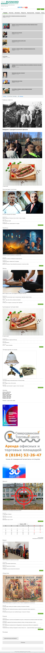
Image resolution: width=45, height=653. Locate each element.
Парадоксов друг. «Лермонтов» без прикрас (11, 261)
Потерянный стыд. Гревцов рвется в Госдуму (11, 223)
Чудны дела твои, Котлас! (7, 516)
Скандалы (37, 12)
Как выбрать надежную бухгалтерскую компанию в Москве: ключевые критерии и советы (19, 622)
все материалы (40, 387)
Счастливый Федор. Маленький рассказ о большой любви (13, 380)
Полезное (23, 642)
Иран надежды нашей (7, 220)
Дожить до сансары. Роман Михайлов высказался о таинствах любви (16, 264)
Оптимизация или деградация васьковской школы (12, 510)
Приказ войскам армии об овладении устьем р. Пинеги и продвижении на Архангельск (19, 602)
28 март (3, 513)
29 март (3, 605)
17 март (3, 301)
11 (5, 530)
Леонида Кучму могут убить (17, 81)
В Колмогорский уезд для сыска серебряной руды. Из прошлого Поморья (16, 611)
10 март (3, 257)
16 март (3, 382)
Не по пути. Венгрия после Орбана (9, 214)
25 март (3, 608)
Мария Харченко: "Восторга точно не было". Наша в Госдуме (14, 218)
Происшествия (30, 12)
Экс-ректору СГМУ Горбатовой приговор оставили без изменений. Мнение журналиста (19, 609)
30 (34, 533)
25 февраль (4, 222)
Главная (5, 12)
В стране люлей (6, 336)
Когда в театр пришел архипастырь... (9, 563)
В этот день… (5, 56)
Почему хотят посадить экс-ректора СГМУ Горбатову (12, 302)
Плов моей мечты (6, 342)
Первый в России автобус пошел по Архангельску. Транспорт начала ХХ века (17, 297)
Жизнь (42, 12)
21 (23, 532)
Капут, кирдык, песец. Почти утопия (9, 383)
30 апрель (4, 17)
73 (18, 96)
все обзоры (41, 265)
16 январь (4, 260)
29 (28, 533)
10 (15, 96)
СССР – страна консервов (7, 345)
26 (11, 533)
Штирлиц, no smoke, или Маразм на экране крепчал (12, 258)
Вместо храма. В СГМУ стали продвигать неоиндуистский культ (14, 293)
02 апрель (4, 379)
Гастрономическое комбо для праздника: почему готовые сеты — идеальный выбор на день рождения (22, 627)
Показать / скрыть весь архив (9, 400)
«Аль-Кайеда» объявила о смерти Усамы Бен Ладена (22, 89)
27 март (3, 341)
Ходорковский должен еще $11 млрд (19, 40)
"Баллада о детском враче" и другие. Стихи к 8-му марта (13, 385)
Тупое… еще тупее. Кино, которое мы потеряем (11, 299)
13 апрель (4, 618)
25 (5, 533)
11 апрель (4, 621)
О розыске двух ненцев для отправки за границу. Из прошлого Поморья (16, 606)
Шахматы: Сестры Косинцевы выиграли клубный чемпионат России (24, 24)
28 (23, 533)
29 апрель (13, 74)
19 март (3, 344)
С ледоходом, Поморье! (7, 514)
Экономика (17, 12)
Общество (23, 12)
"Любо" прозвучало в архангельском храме (11, 559)
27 (17, 533)
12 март (3, 518)
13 (17, 530)
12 (11, 530)
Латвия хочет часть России (17, 32)
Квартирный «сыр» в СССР (8, 519)
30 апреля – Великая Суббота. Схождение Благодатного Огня (23, 48)
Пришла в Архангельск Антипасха (9, 566)
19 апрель (4, 565)
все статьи (41, 346)
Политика (11, 12)
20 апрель (4, 562)
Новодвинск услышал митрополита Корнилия (11, 568)
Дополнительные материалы (10, 638)
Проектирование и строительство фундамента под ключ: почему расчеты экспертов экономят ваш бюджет (22, 619)
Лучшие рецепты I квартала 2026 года (10, 339)
